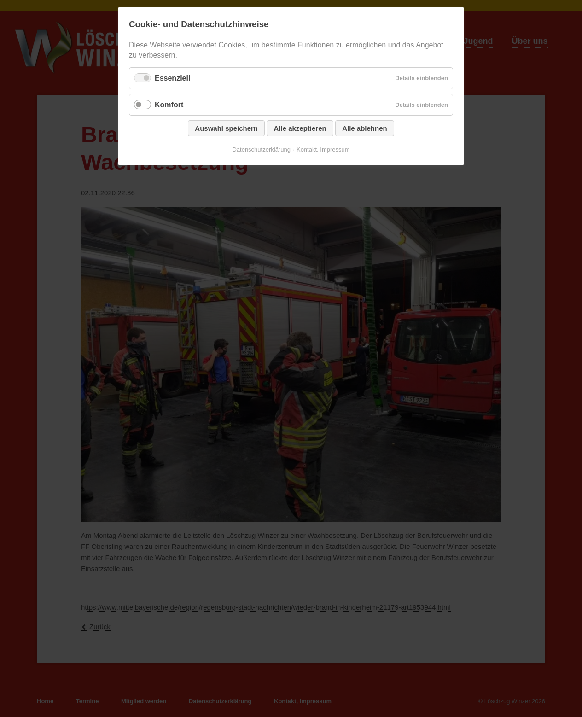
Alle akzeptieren (300, 128)
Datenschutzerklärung (261, 149)
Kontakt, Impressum (323, 149)
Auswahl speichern (226, 128)
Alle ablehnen (364, 128)
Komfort (169, 105)
